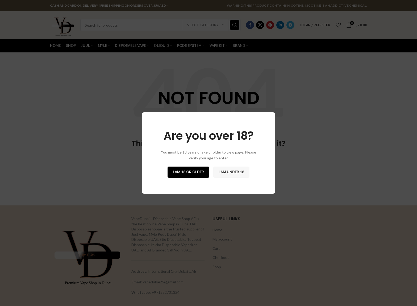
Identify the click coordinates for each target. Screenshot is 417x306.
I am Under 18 (231, 172)
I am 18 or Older (188, 172)
